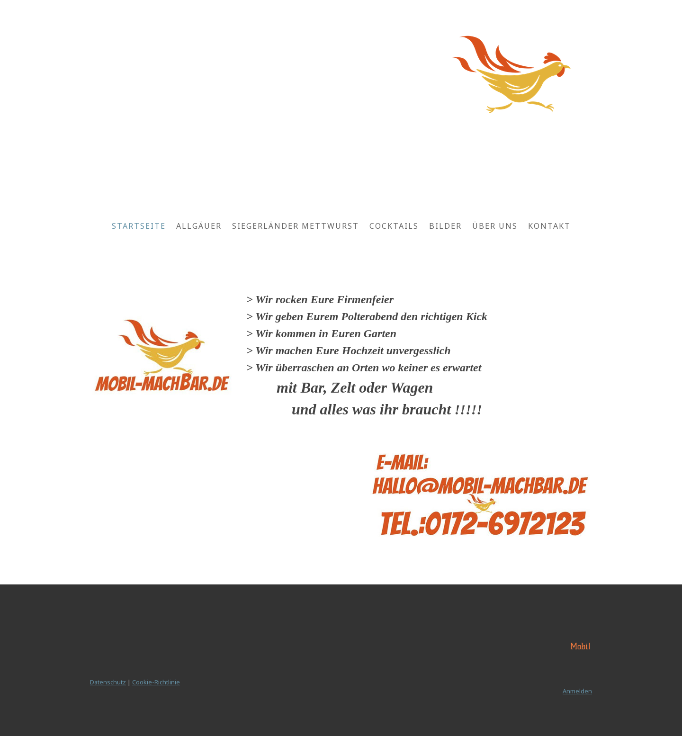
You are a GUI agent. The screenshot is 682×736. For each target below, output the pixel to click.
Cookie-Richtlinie (156, 682)
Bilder (445, 226)
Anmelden (577, 691)
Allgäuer (199, 226)
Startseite (139, 226)
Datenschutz (108, 682)
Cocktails (394, 226)
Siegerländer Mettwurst (295, 226)
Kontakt (549, 226)
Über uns (495, 226)
